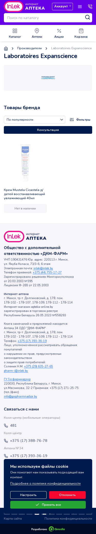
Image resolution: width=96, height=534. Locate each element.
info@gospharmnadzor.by (20, 396)
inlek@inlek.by (43, 268)
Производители (29, 48)
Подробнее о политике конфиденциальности (45, 483)
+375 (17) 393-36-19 (32, 341)
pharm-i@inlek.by (16, 371)
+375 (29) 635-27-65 (38, 366)
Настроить (28, 495)
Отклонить (67, 495)
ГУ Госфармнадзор (17, 379)
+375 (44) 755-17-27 (47, 272)
